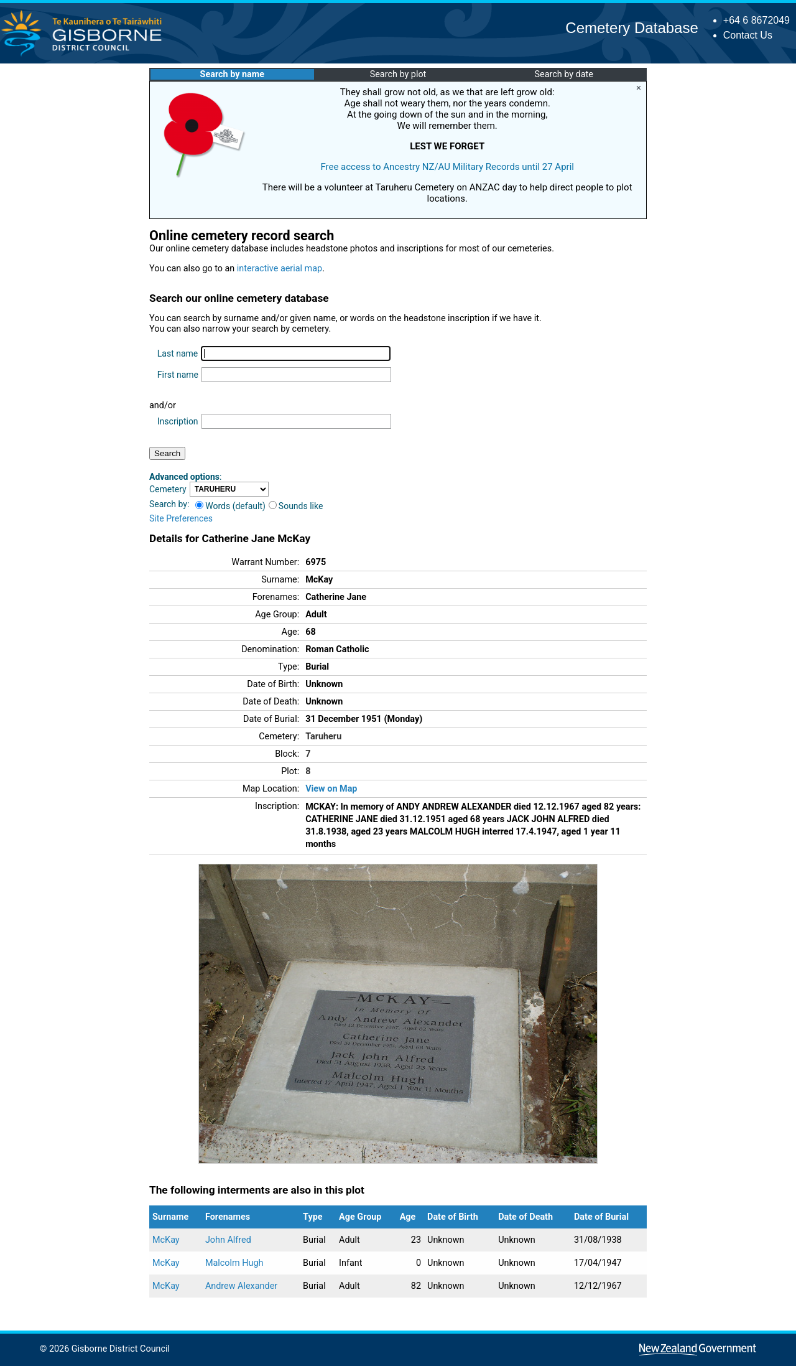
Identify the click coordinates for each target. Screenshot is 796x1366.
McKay (166, 1240)
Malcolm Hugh (234, 1263)
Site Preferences (181, 518)
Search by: (169, 504)
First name (177, 375)
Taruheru (323, 736)
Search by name (232, 74)
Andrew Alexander (241, 1286)
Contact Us (747, 35)
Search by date (563, 74)
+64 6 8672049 (756, 20)
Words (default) (230, 506)
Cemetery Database (631, 27)
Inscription (177, 421)
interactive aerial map (279, 268)
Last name (177, 353)
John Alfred (228, 1240)
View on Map (331, 789)
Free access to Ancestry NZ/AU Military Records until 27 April (447, 166)
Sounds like (296, 506)
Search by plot (398, 74)
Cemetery (168, 489)
